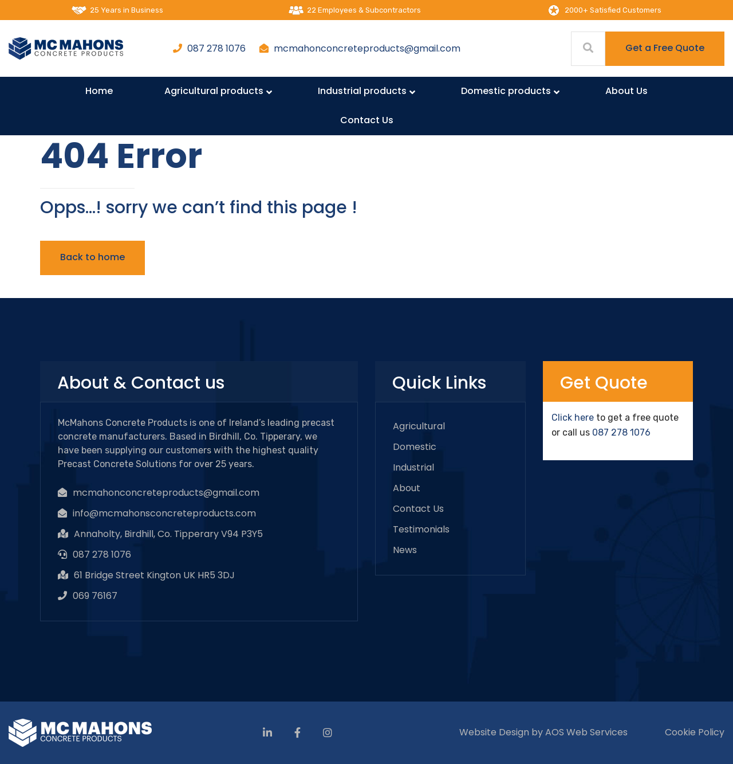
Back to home (92, 257)
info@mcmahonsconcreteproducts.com (164, 513)
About (406, 488)
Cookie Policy (694, 732)
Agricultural (419, 426)
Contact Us (418, 508)
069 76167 (95, 595)
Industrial (413, 467)
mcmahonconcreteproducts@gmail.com (367, 48)
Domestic (414, 446)
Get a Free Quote (664, 47)
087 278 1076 (216, 48)
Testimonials (421, 529)
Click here (572, 417)
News (405, 550)
